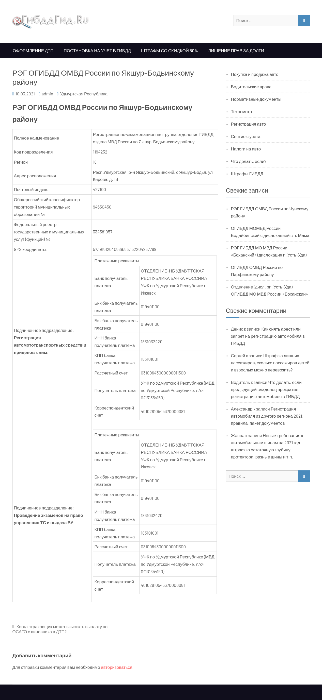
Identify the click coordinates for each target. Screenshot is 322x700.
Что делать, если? (248, 161)
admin (47, 93)
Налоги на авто (246, 148)
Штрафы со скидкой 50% (169, 50)
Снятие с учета (245, 136)
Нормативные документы (256, 98)
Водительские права (251, 86)
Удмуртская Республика (84, 93)
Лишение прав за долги (236, 50)
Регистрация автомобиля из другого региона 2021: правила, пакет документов (267, 415)
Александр (242, 408)
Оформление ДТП (33, 50)
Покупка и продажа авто (255, 74)
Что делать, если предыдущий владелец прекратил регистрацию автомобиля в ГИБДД (266, 389)
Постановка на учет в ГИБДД (97, 50)
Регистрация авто (248, 123)
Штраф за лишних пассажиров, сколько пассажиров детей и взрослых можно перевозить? (270, 362)
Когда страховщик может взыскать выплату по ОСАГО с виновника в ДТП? (60, 629)
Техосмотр (241, 111)
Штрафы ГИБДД (247, 173)
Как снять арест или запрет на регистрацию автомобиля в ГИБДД (268, 336)
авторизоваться (116, 667)
